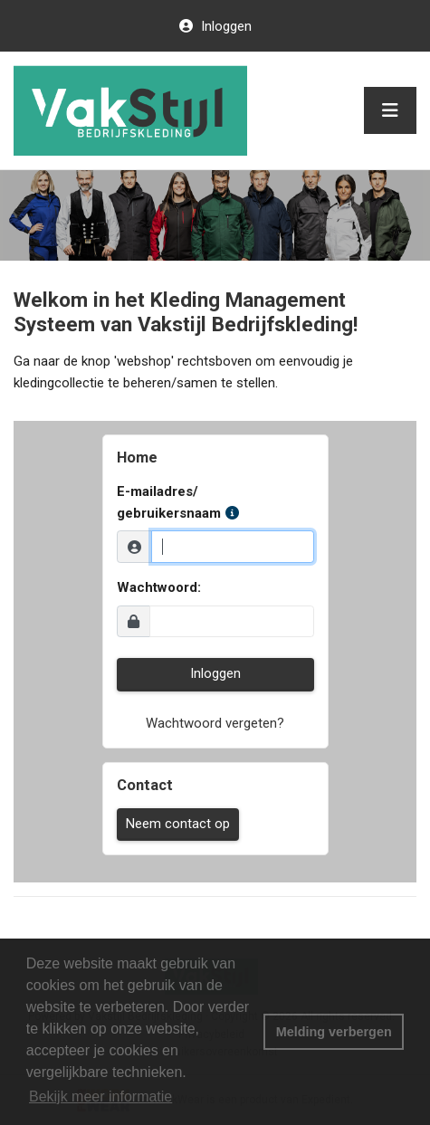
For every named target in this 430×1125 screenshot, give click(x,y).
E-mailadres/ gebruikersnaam (178, 502)
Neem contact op (178, 823)
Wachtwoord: (159, 587)
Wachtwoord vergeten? (215, 723)
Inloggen (224, 26)
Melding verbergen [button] (334, 1032)
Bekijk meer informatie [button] (100, 1096)
